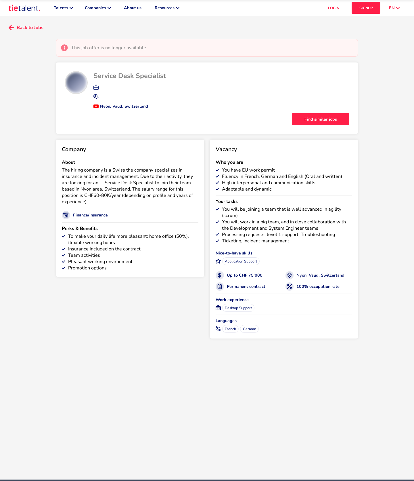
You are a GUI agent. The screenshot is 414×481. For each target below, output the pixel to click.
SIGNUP (366, 8)
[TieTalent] (24, 8)
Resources (167, 9)
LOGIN (333, 8)
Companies (98, 9)
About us (132, 9)
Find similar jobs (320, 120)
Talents (63, 9)
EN (394, 9)
